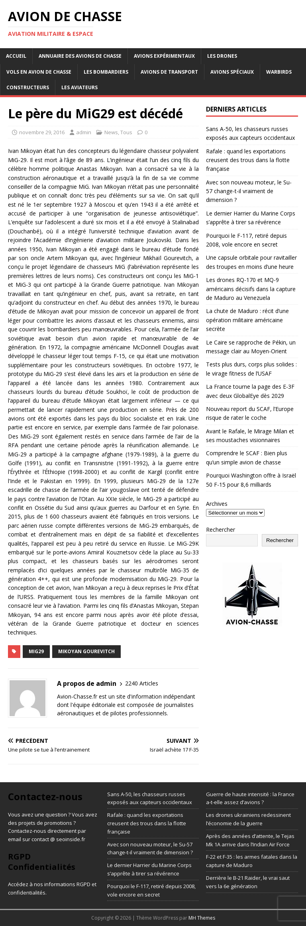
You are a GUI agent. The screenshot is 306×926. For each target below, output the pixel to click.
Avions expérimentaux (164, 56)
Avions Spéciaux (232, 72)
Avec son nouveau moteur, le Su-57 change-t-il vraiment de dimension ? (249, 191)
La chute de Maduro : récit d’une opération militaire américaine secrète (247, 320)
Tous (126, 132)
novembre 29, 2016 (42, 132)
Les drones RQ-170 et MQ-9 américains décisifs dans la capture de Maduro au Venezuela (251, 288)
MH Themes (201, 917)
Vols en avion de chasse (38, 72)
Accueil (16, 56)
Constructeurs (27, 87)
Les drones (222, 56)
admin (83, 132)
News (111, 132)
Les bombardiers (106, 72)
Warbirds (279, 72)
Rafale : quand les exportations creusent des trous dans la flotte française (248, 160)
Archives (217, 503)
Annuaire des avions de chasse (80, 56)
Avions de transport (169, 72)
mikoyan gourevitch (86, 651)
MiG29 (36, 651)
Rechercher (220, 529)
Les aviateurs (79, 87)
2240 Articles (141, 683)
